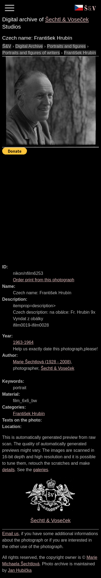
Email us (10, 533)
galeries (40, 469)
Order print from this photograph (43, 280)
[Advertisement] (50, 207)
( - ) (42, 362)
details (8, 469)
